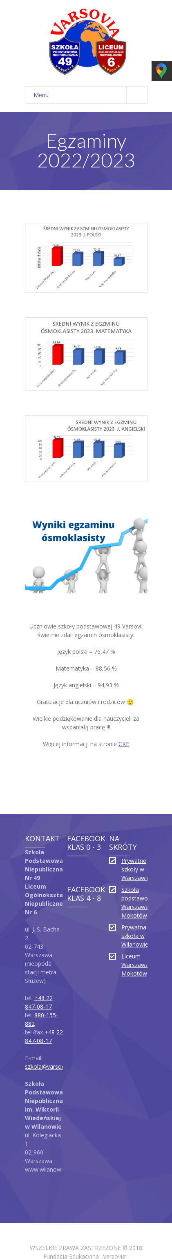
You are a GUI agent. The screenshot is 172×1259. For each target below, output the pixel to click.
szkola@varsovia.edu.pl (55, 1027)
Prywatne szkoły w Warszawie (135, 830)
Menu (90, 56)
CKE (123, 705)
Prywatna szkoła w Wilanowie (134, 896)
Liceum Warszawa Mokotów (135, 925)
